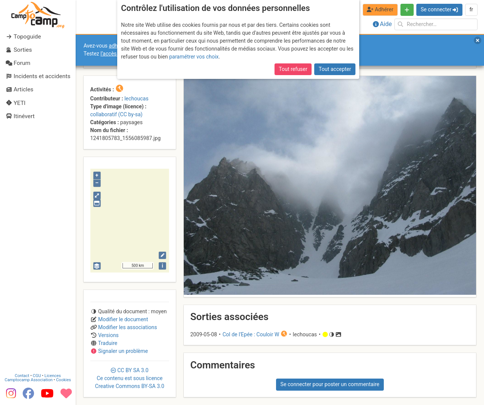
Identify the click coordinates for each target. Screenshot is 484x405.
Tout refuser (293, 69)
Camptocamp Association (29, 379)
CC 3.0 (129, 378)
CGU (37, 375)
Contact (22, 375)
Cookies (63, 379)
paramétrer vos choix (194, 57)
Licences (53, 375)
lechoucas (136, 98)
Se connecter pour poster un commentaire (330, 384)
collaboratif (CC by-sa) (116, 114)
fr (471, 9)
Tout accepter (335, 69)
